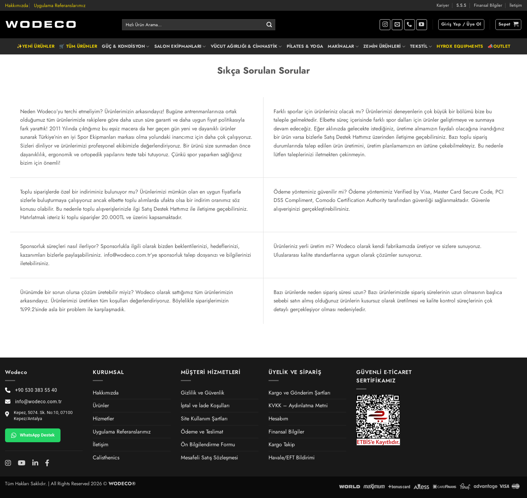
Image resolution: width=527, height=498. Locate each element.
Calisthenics (106, 457)
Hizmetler (103, 418)
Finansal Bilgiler (488, 5)
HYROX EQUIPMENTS (460, 46)
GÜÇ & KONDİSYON (125, 46)
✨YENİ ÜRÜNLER (35, 46)
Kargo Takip (282, 444)
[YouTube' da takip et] (421, 24)
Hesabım (278, 418)
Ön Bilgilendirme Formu (208, 444)
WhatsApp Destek (32, 435)
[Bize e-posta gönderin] (397, 24)
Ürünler (101, 405)
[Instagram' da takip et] (385, 24)
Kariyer (443, 5)
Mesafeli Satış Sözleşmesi (209, 457)
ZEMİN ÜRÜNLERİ (384, 46)
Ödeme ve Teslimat (202, 431)
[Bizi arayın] (409, 24)
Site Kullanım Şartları (204, 418)
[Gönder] (269, 25)
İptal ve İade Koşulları (205, 405)
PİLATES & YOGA (305, 46)
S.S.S (461, 5)
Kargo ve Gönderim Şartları (299, 393)
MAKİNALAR (343, 46)
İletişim (516, 5)
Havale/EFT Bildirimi (292, 457)
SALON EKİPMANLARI (180, 46)
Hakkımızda (16, 5)
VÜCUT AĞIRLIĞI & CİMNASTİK (246, 46)
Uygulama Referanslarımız (59, 5)
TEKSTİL (421, 46)
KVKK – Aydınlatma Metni (298, 405)
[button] (461, 24)
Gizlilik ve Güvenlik (202, 393)
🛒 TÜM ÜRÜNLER (78, 46)
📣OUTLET (499, 46)
